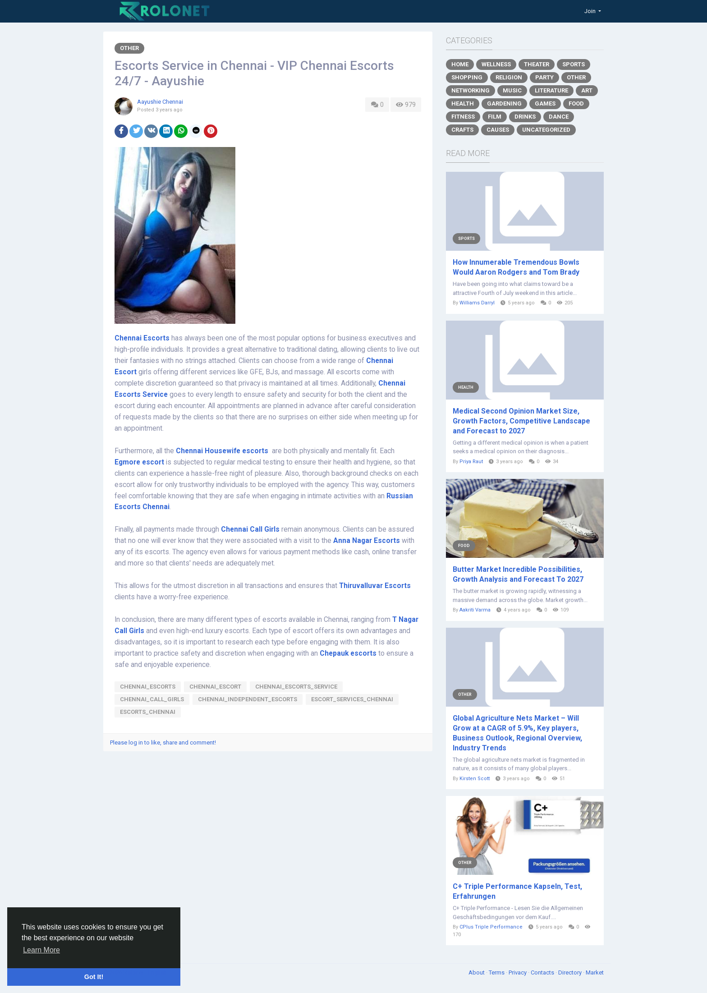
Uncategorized (546, 129)
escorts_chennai (147, 711)
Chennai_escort (215, 686)
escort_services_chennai (352, 699)
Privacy (518, 972)
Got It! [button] (93, 976)
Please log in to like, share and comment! (163, 742)
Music (512, 90)
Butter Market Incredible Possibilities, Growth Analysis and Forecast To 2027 (518, 574)
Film (494, 116)
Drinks (525, 116)
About (477, 972)
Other (129, 48)
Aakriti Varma (475, 610)
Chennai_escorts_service (296, 686)
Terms (497, 972)
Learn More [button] (41, 950)
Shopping (466, 77)
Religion (509, 77)
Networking (470, 90)
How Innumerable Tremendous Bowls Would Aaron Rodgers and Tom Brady (516, 267)
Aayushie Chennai (160, 101)
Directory (570, 972)
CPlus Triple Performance (491, 927)
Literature (551, 90)
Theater (536, 64)
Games (545, 103)
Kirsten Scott (474, 779)
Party (544, 77)
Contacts (543, 972)
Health (462, 103)
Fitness (463, 116)
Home (459, 64)
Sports (573, 64)
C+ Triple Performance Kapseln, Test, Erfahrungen (517, 891)
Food (576, 103)
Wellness (496, 64)
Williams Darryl (477, 303)
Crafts (462, 129)
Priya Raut (471, 461)
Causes (498, 129)
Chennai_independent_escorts (247, 699)
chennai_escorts (147, 686)
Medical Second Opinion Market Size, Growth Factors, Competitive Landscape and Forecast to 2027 (521, 421)
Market (595, 972)
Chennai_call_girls (152, 699)
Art (586, 90)
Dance (559, 116)
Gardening (504, 103)
